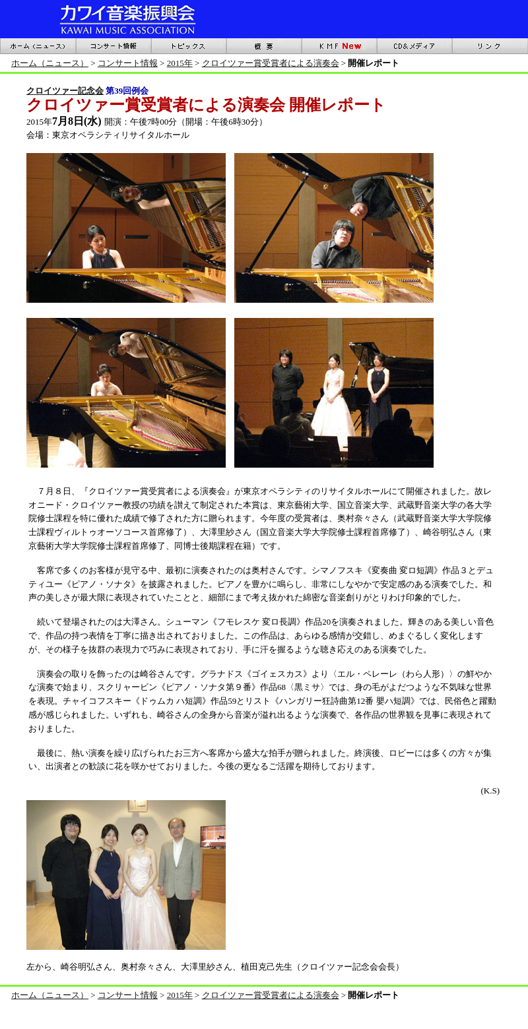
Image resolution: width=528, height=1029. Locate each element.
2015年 (180, 63)
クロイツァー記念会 (65, 91)
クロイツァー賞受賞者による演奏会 (270, 63)
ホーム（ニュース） (49, 63)
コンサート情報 (128, 63)
